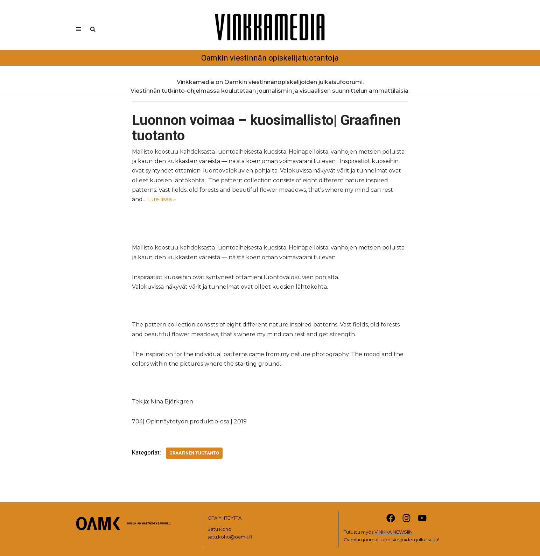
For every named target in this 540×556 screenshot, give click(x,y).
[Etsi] (93, 29)
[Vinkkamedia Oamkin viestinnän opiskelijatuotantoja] (270, 36)
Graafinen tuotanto (194, 453)
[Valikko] (78, 29)
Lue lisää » (162, 199)
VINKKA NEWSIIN (393, 532)
